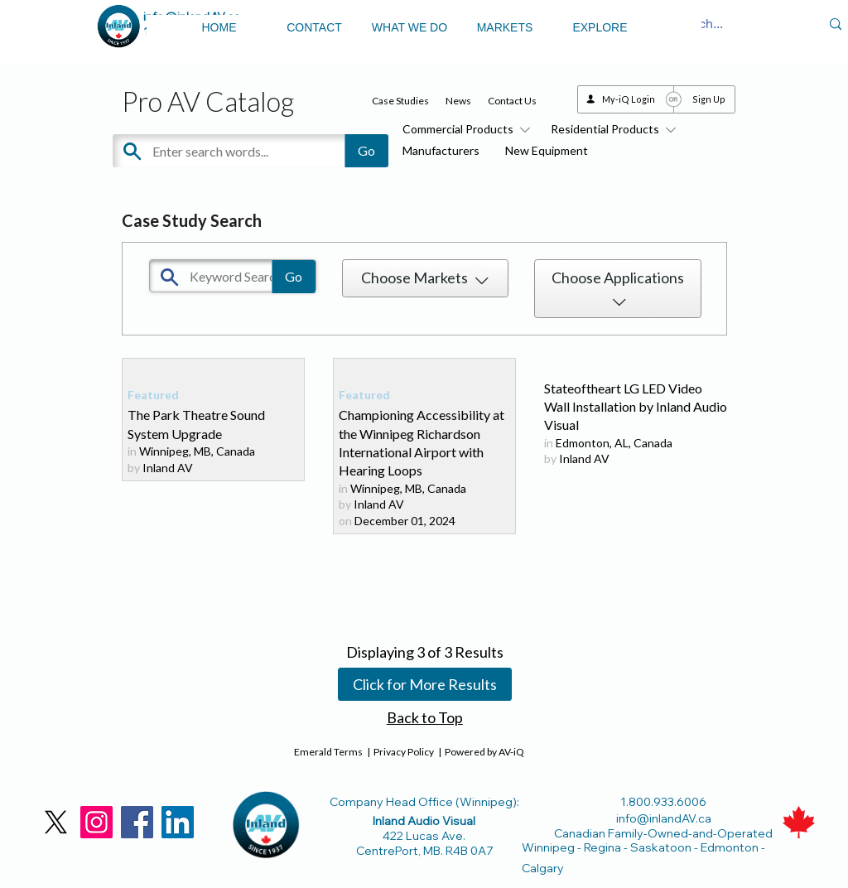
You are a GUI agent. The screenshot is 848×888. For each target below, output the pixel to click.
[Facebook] (137, 822)
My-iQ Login (628, 99)
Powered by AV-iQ (484, 752)
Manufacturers (440, 150)
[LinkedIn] (177, 822)
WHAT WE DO (409, 27)
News (458, 100)
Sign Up (708, 99)
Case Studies (400, 100)
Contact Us (512, 100)
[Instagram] (96, 822)
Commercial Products (463, 129)
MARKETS (505, 27)
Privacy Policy (403, 752)
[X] (56, 822)
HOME (219, 27)
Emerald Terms (328, 752)
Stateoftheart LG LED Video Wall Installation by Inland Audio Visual (635, 406)
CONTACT (314, 27)
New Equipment (546, 150)
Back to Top (425, 717)
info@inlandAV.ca (663, 818)
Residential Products (611, 129)
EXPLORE (599, 27)
